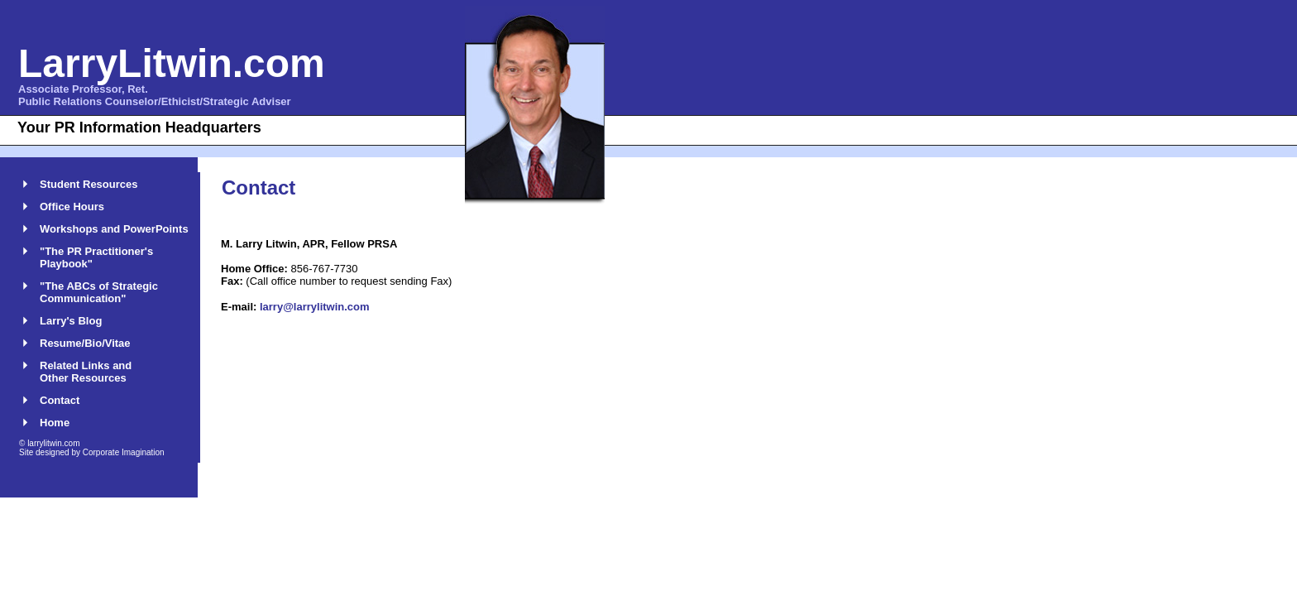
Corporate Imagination (124, 452)
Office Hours (72, 206)
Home (54, 422)
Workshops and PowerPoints (114, 229)
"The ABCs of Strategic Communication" (99, 292)
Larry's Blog (71, 321)
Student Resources (88, 184)
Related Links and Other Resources (86, 371)
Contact (59, 400)
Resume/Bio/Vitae (85, 343)
